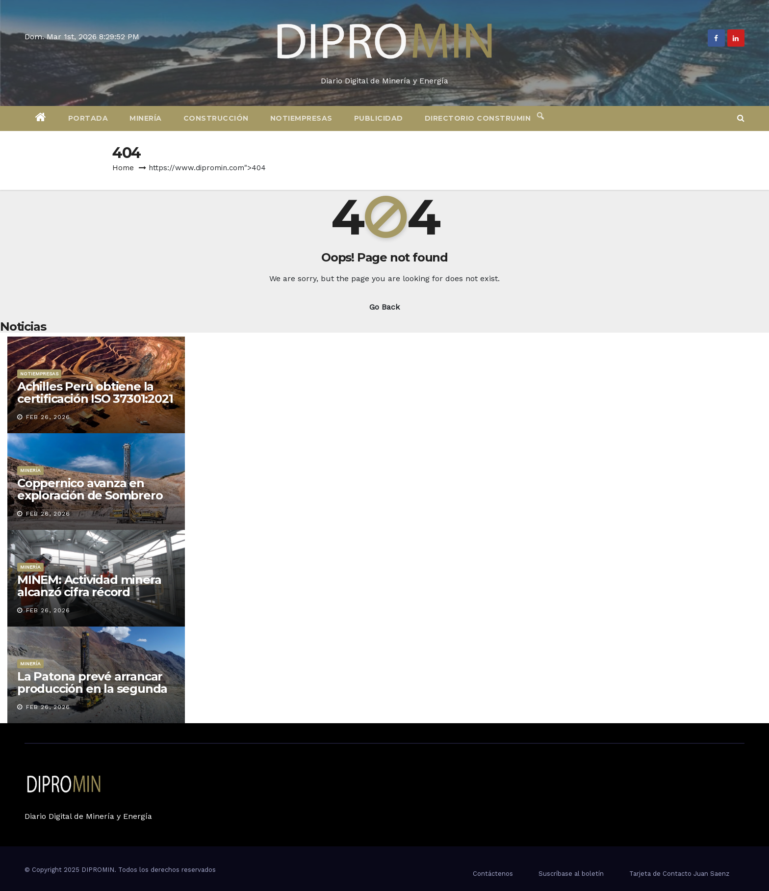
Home (123, 167)
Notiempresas (301, 118)
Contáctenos (493, 873)
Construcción (216, 118)
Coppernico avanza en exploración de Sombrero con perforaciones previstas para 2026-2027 (89, 501)
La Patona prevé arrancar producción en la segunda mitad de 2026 (92, 688)
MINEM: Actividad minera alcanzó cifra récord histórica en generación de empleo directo (93, 598)
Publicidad (378, 118)
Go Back (384, 307)
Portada (88, 118)
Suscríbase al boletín (571, 873)
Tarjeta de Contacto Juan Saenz (679, 873)
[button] (740, 118)
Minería (145, 118)
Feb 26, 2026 (48, 417)
